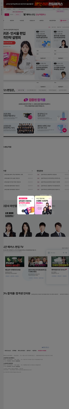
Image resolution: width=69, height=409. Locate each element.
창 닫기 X (50, 195)
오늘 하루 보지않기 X (43, 195)
